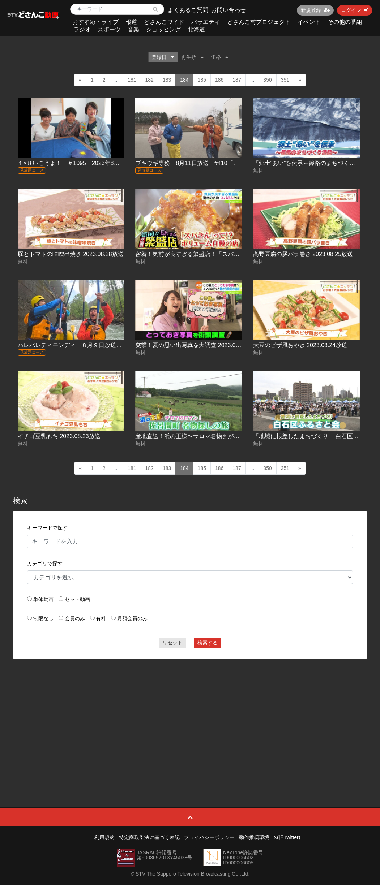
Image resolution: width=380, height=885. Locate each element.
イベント (309, 22)
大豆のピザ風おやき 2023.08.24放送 (300, 345)
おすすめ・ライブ (95, 22)
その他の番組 (345, 22)
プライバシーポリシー (209, 837)
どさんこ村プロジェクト (259, 22)
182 (149, 80)
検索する (207, 643)
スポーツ (109, 29)
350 (267, 80)
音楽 (133, 29)
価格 (219, 57)
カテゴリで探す (45, 563)
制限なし (43, 618)
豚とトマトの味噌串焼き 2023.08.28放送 (71, 254)
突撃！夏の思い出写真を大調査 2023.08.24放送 (197, 345)
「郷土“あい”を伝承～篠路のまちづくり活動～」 (316, 163)
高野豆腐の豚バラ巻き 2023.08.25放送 (303, 254)
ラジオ (82, 29)
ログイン (354, 10)
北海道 (196, 29)
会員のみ (75, 618)
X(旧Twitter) (287, 837)
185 (202, 80)
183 (167, 80)
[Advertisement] (190, 717)
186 (219, 80)
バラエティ (205, 22)
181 (132, 80)
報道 (131, 22)
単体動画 (43, 599)
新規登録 (315, 10)
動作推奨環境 (254, 837)
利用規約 (104, 837)
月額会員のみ (132, 618)
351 (285, 80)
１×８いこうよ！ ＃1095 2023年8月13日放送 (80, 163)
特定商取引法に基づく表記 (149, 837)
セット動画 (77, 599)
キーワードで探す (47, 528)
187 (236, 80)
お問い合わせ (228, 10)
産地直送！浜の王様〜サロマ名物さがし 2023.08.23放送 (208, 436)
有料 (101, 618)
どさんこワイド (164, 22)
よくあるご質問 (188, 10)
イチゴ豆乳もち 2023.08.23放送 (59, 436)
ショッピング (163, 29)
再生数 (192, 57)
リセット (172, 643)
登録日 (162, 57)
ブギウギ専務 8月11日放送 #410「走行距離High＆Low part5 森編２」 (229, 163)
